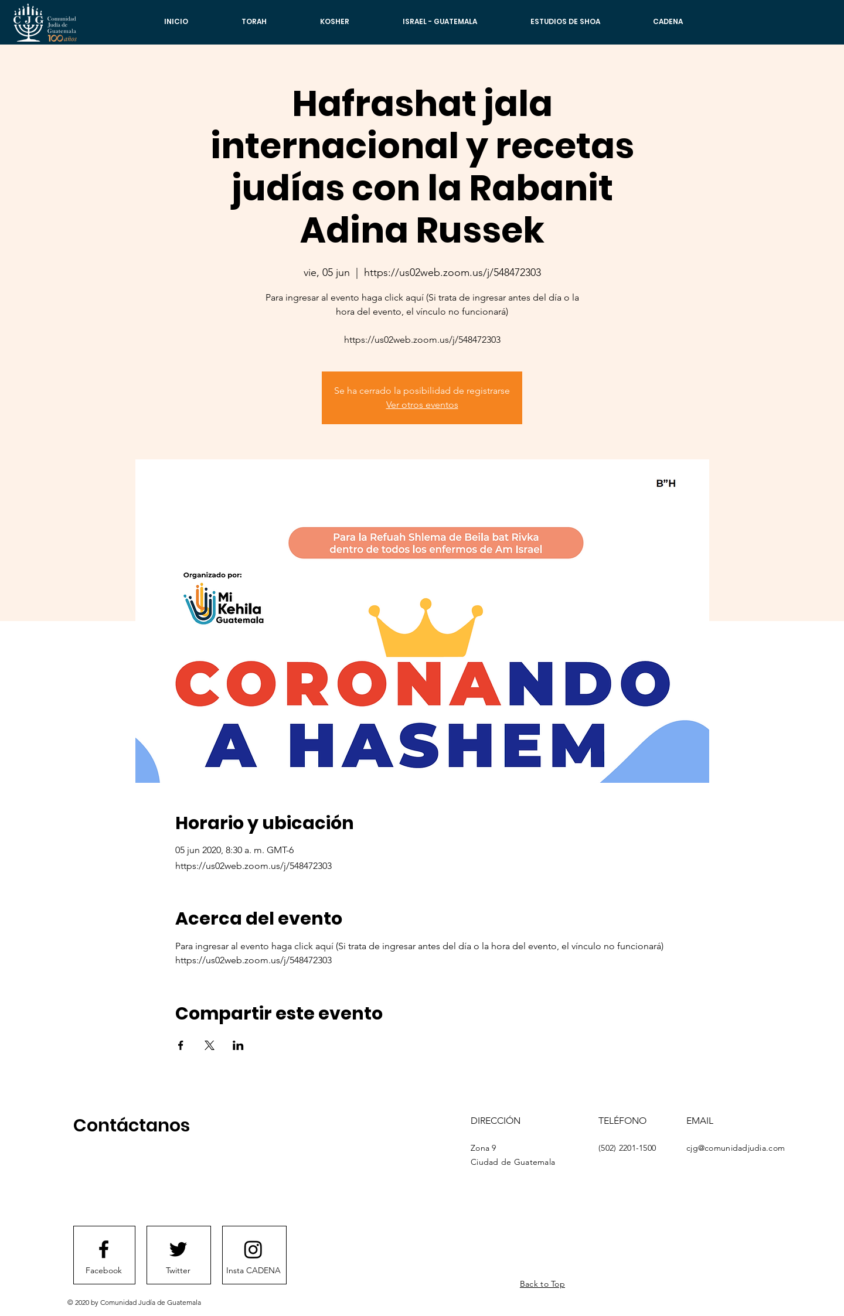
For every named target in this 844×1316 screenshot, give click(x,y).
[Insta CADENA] (253, 1271)
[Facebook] (104, 1271)
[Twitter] (178, 1271)
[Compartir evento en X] (209, 1045)
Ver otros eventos (422, 404)
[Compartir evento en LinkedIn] (238, 1045)
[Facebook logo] (103, 1249)
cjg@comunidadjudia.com (735, 1148)
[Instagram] (253, 1249)
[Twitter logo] (178, 1249)
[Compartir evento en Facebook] (180, 1045)
